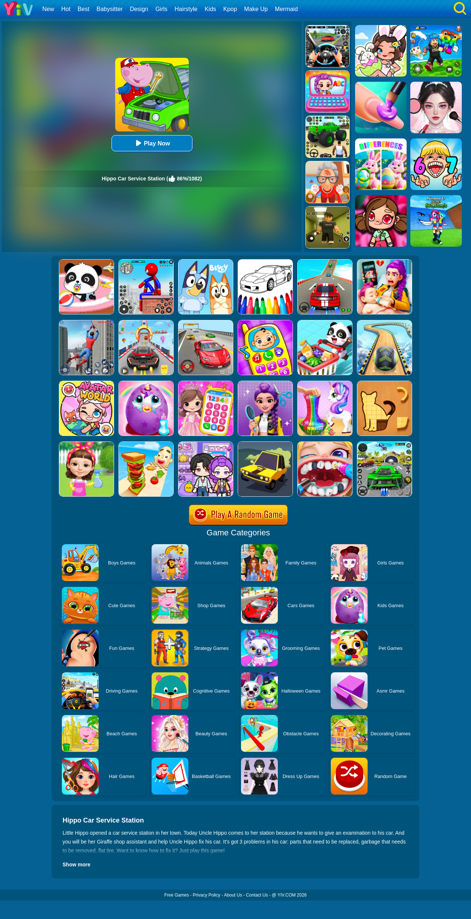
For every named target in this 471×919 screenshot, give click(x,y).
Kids (210, 9)
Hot (65, 9)
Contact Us (257, 895)
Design (139, 9)
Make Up (256, 9)
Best (83, 9)
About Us (233, 895)
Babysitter (109, 9)
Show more (76, 864)
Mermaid (286, 9)
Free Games (176, 895)
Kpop (230, 9)
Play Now (152, 143)
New (48, 9)
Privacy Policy (206, 895)
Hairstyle (186, 9)
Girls (161, 9)
